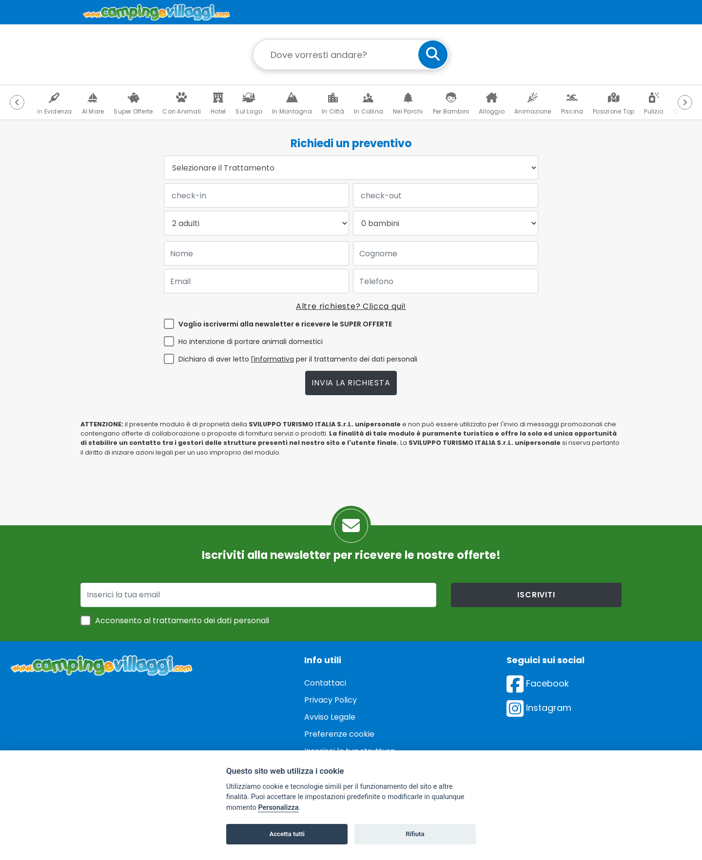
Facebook (538, 683)
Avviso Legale (329, 717)
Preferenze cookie (339, 734)
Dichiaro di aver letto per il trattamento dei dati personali (297, 359)
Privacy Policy (330, 700)
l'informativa (272, 359)
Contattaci (325, 682)
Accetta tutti (287, 834)
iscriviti (536, 594)
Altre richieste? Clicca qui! (351, 306)
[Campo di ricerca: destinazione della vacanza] (351, 54)
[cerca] (433, 54)
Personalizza (278, 807)
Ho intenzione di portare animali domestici (250, 341)
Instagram (539, 708)
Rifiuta (415, 834)
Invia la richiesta (351, 382)
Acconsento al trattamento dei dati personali (182, 620)
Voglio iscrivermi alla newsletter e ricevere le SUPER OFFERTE (285, 324)
